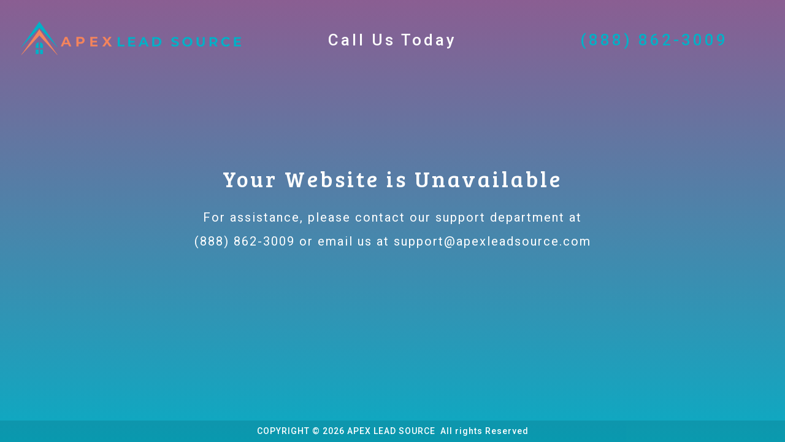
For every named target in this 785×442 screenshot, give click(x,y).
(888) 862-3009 (244, 241)
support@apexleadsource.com (492, 241)
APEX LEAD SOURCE (392, 431)
